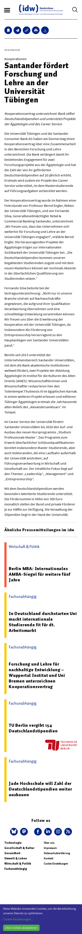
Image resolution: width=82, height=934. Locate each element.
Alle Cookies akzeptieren (21, 928)
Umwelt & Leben (15, 858)
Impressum (50, 848)
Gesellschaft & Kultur (19, 848)
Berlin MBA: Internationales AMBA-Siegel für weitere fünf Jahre (39, 574)
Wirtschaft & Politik (17, 864)
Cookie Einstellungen (56, 863)
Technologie (13, 843)
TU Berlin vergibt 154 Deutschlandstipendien (33, 728)
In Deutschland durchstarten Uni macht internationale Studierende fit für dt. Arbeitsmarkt (43, 622)
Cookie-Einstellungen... (18, 919)
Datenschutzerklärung (57, 853)
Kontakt (48, 858)
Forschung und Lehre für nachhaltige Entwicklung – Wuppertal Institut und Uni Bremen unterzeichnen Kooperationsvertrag (37, 675)
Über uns (49, 843)
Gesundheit (12, 853)
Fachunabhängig (15, 869)
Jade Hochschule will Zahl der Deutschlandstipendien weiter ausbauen (40, 789)
